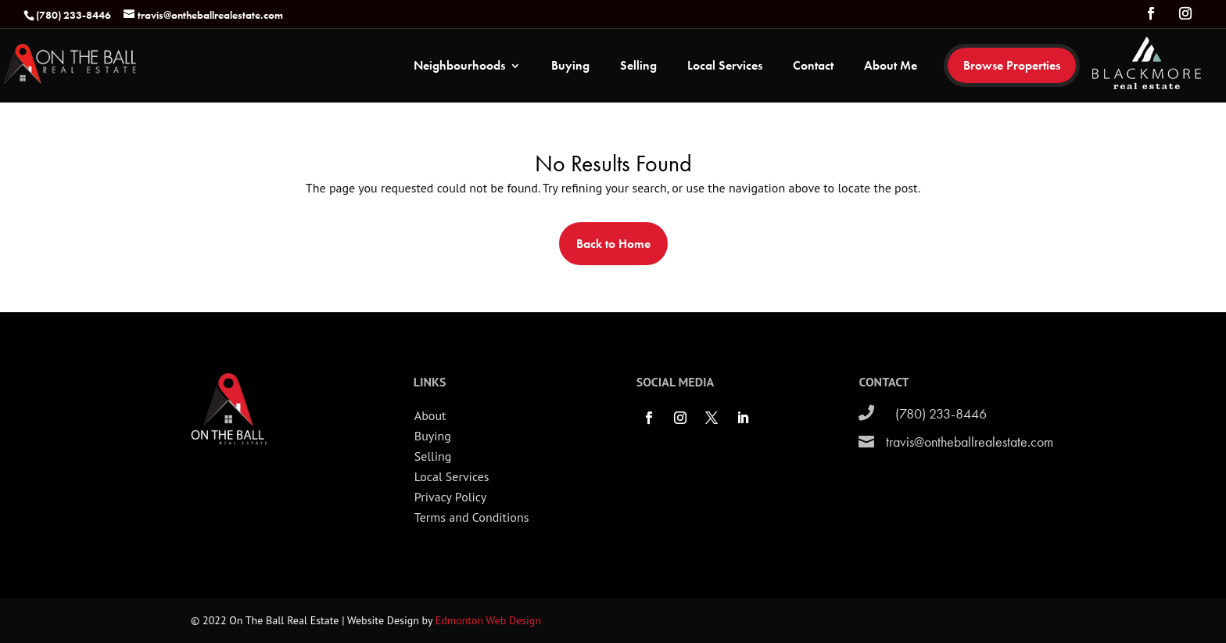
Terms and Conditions (471, 517)
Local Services (724, 67)
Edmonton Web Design (488, 620)
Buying (570, 67)
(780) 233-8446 (941, 413)
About (430, 415)
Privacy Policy (450, 497)
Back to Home (613, 243)
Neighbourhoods (459, 67)
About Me (890, 67)
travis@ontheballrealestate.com (969, 442)
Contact (813, 67)
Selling (638, 67)
